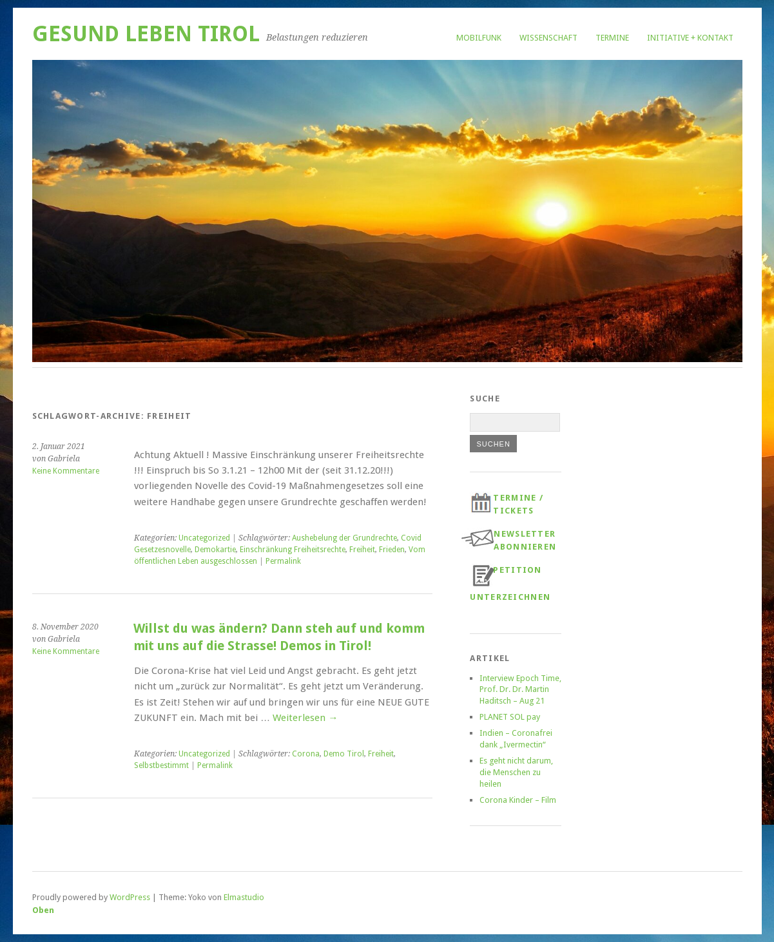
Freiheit (362, 549)
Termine (612, 38)
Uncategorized (204, 538)
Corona (306, 753)
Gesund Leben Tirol (146, 33)
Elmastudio (244, 897)
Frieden (392, 549)
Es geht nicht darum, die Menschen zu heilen (516, 772)
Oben (43, 910)
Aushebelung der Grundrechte (344, 538)
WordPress (130, 897)
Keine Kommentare (65, 471)
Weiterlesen (305, 718)
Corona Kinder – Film (517, 800)
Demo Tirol (344, 753)
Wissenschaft (548, 38)
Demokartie (215, 549)
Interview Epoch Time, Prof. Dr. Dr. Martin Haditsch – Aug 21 (520, 689)
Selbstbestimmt (161, 765)
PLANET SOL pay (509, 717)
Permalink (283, 561)
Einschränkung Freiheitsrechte (292, 549)
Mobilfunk (478, 38)
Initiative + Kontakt (690, 38)
